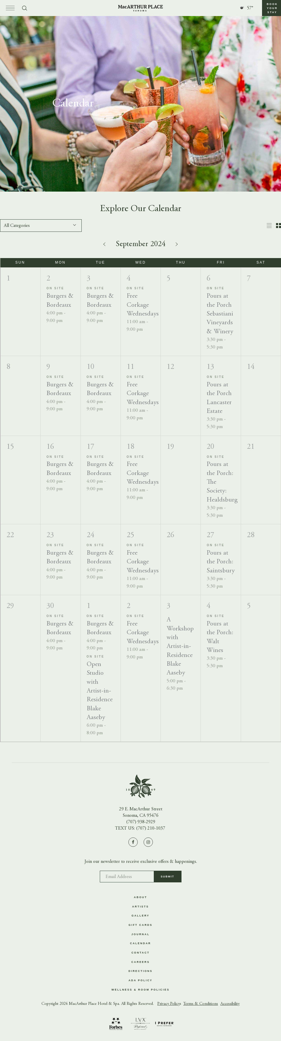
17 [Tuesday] (90, 447)
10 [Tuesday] (90, 367)
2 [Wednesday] (128, 606)
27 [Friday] (210, 535)
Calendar (140, 943)
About (140, 897)
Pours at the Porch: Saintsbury (221, 562)
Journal (140, 934)
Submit (167, 878)
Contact (140, 953)
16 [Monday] (50, 447)
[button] (271, 8)
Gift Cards (141, 925)
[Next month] (175, 244)
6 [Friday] (208, 279)
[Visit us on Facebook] (133, 842)
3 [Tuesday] (88, 279)
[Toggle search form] (24, 8)
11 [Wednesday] (130, 367)
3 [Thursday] (168, 606)
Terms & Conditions (200, 1005)
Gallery (141, 915)
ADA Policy (140, 981)
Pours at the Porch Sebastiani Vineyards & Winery (220, 314)
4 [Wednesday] (128, 279)
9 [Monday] (48, 367)
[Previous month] (105, 244)
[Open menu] (10, 8)
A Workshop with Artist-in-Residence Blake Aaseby (180, 646)
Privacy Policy (168, 1005)
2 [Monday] (48, 279)
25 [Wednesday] (130, 535)
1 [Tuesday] (88, 606)
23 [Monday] (50, 535)
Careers (140, 962)
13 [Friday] (210, 367)
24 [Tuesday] (90, 535)
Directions (140, 971)
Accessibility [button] (230, 1005)
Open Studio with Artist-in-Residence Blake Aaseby (100, 691)
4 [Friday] (208, 606)
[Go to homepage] (140, 8)
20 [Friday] (210, 447)
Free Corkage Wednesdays (143, 305)
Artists (140, 906)
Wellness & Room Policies (140, 990)
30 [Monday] (50, 606)
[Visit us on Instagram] (148, 842)
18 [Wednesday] (130, 447)
